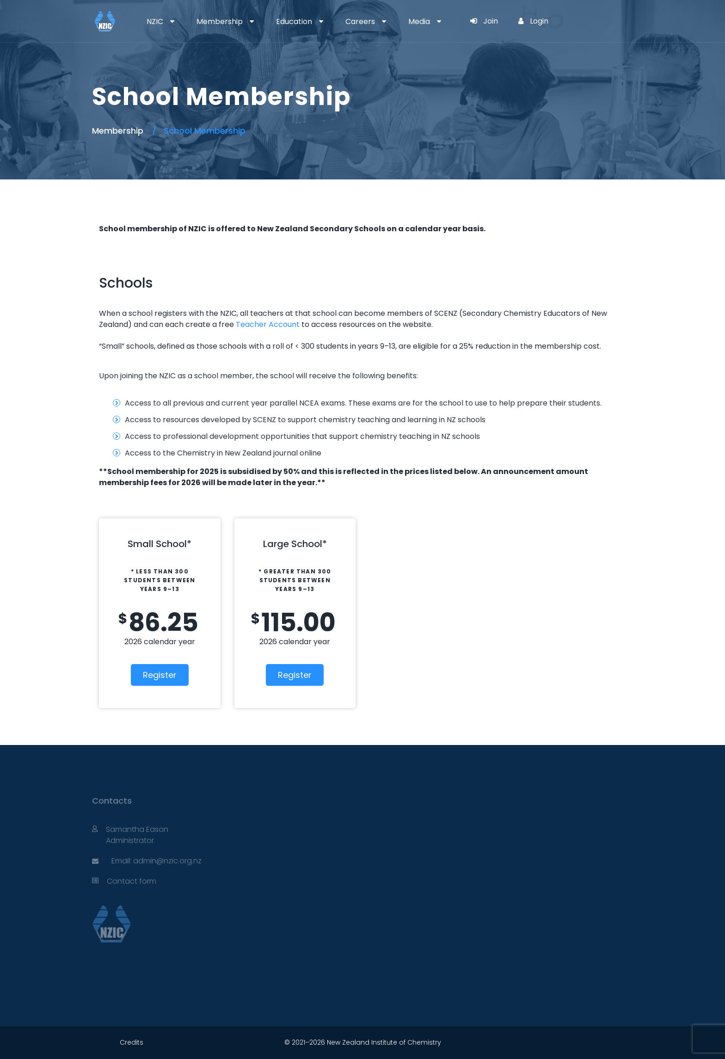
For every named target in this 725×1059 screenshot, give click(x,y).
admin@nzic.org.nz (167, 864)
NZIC (155, 21)
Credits (131, 1042)
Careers (360, 21)
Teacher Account (268, 324)
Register (160, 675)
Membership (220, 21)
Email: (122, 864)
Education (294, 21)
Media (419, 21)
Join (484, 21)
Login (533, 21)
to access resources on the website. (366, 324)
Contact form (131, 884)
